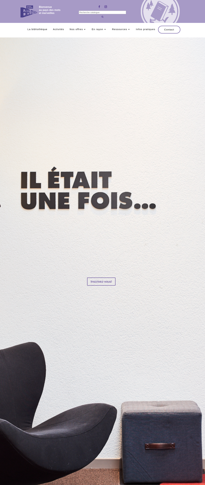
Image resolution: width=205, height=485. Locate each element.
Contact (169, 29)
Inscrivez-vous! (101, 281)
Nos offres (76, 29)
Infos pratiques (145, 29)
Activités (58, 29)
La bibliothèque (37, 29)
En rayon (97, 29)
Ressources (119, 29)
